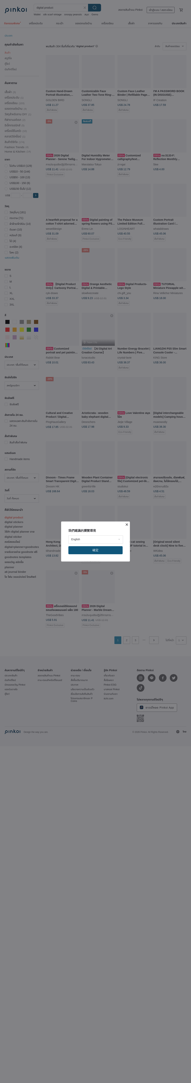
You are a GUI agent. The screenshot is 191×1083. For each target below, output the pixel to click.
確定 (95, 550)
